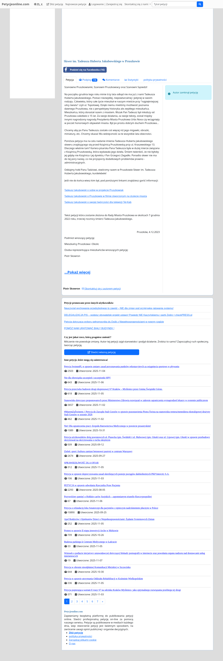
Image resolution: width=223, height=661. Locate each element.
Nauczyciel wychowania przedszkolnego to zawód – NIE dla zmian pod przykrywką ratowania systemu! (119, 308)
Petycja (70, 79)
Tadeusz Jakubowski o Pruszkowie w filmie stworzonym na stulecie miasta (105, 196)
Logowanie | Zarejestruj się (105, 4)
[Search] (174, 4)
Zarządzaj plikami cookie (82, 640)
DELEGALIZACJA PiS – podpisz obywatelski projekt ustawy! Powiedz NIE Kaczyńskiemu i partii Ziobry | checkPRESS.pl (128, 315)
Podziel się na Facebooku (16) (84, 69)
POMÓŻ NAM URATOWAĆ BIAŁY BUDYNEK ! (89, 328)
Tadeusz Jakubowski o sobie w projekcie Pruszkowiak (94, 190)
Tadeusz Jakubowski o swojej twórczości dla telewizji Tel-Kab (98, 202)
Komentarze (111, 79)
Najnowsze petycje (75, 4)
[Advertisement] (137, 34)
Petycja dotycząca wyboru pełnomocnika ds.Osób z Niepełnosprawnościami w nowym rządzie (114, 321)
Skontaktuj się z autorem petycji (101, 288)
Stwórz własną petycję (102, 352)
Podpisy (88, 80)
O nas (72, 643)
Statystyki (131, 79)
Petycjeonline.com (15, 4)
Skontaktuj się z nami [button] (136, 4)
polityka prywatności (155, 79)
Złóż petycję (54, 4)
